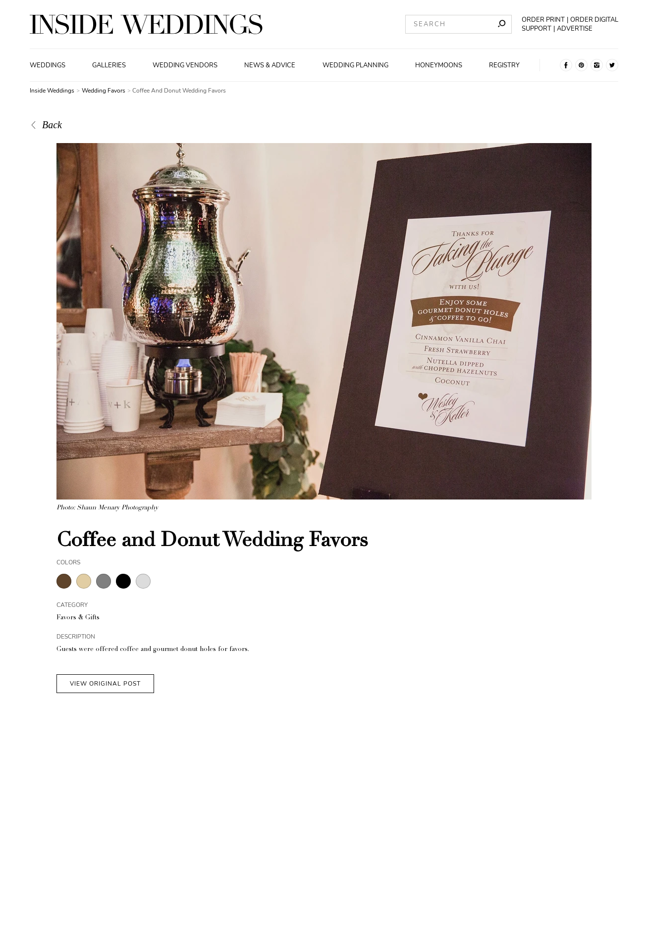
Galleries (109, 65)
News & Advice (269, 65)
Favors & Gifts (78, 618)
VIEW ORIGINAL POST (105, 684)
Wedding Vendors (185, 65)
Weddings (47, 65)
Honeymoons (438, 65)
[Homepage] (146, 24)
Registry (504, 65)
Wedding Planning (355, 65)
